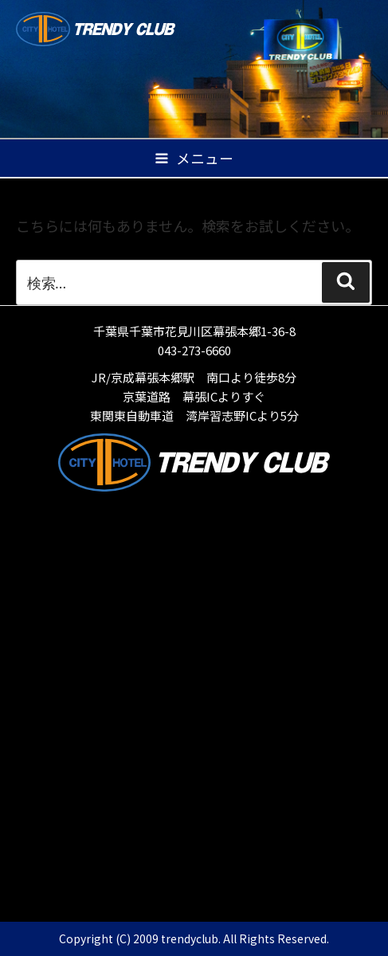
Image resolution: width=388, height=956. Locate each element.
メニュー (194, 158)
